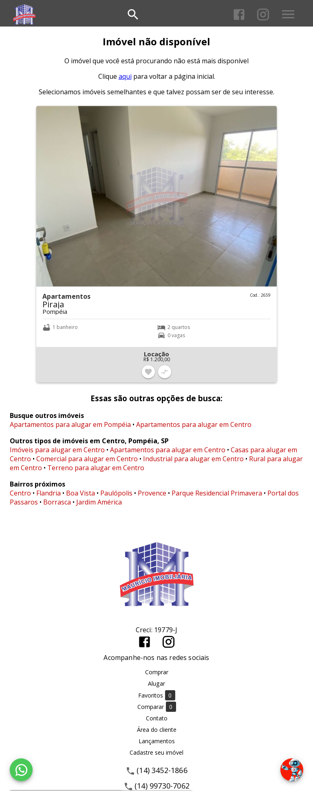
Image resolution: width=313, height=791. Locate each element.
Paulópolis (116, 493)
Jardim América (99, 502)
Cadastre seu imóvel (156, 752)
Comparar (156, 707)
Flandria (48, 493)
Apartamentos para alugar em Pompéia (70, 424)
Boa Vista (80, 493)
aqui (125, 76)
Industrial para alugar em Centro (193, 458)
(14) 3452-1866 (162, 770)
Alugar (156, 683)
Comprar (156, 672)
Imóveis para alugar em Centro (57, 449)
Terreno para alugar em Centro (95, 467)
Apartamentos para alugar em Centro (193, 424)
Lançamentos (157, 741)
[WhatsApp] (21, 769)
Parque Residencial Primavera (217, 493)
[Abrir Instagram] (263, 14)
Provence (152, 493)
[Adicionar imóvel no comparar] (164, 371)
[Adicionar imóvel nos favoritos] (148, 371)
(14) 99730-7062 (162, 786)
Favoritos (156, 695)
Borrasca (57, 502)
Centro (20, 493)
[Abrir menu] (288, 14)
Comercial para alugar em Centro (87, 458)
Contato (157, 718)
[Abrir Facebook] (239, 14)
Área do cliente (156, 729)
